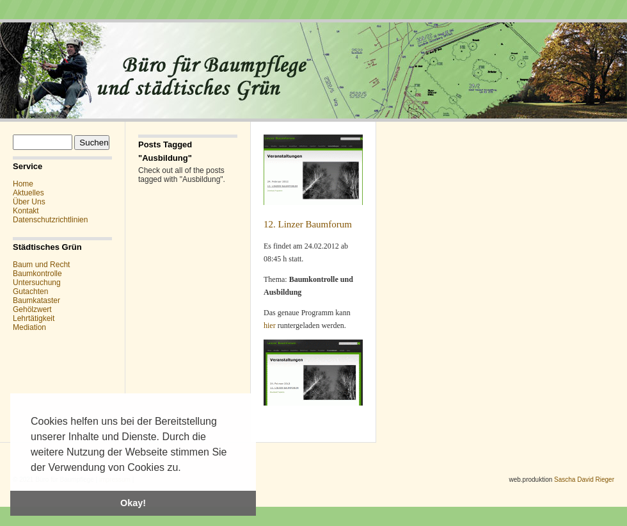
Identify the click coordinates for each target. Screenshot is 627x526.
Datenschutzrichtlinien (50, 219)
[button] (185, 468)
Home (23, 183)
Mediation (29, 327)
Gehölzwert (32, 309)
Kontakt (26, 210)
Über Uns (29, 201)
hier (271, 325)
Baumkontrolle (37, 273)
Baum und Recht (41, 264)
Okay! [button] (133, 503)
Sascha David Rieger (584, 479)
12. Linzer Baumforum (308, 224)
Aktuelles (28, 192)
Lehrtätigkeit (33, 318)
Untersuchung (37, 282)
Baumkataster (36, 300)
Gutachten (30, 291)
